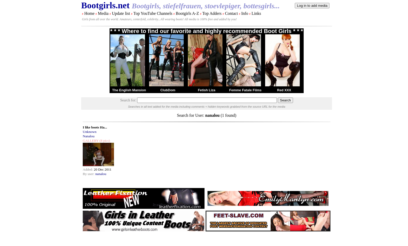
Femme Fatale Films (245, 90)
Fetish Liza (206, 90)
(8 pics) (104, 141)
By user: (89, 174)
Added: (88, 169)
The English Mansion (129, 90)
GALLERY (91, 141)
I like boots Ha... (95, 127)
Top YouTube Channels (152, 13)
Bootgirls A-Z (187, 13)
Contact (231, 13)
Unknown (90, 132)
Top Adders (211, 13)
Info (244, 13)
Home (89, 13)
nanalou (100, 174)
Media (103, 13)
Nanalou (88, 136)
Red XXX (284, 90)
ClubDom (167, 90)
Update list (121, 13)
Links (256, 13)
